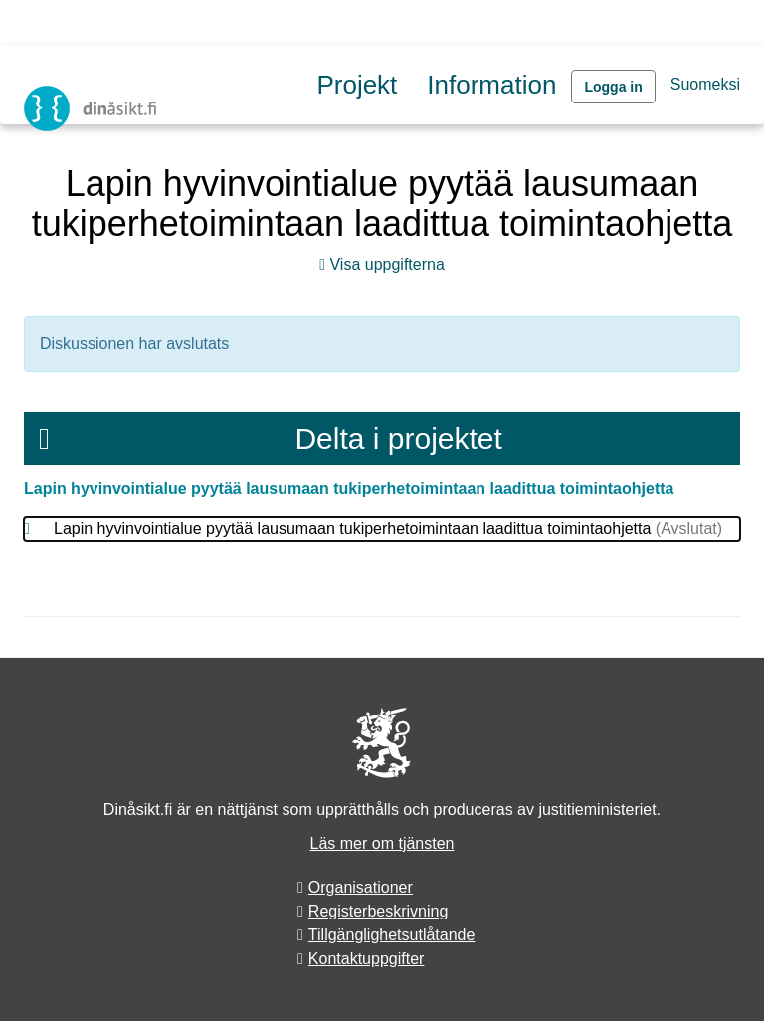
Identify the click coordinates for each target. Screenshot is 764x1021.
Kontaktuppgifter (366, 958)
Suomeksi (705, 84)
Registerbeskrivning (378, 911)
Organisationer (360, 887)
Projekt (356, 85)
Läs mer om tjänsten (382, 843)
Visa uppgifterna (382, 264)
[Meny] (44, 438)
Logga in (613, 87)
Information (491, 85)
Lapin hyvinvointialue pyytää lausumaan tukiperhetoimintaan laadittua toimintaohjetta (348, 488)
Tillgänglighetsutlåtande (392, 934)
